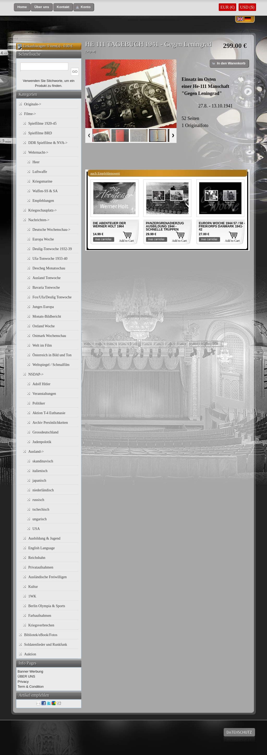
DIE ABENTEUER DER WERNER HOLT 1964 (109, 224)
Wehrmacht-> (38, 152)
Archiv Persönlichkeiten (50, 423)
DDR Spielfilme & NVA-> (48, 143)
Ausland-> (36, 452)
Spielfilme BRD (40, 133)
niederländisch (43, 490)
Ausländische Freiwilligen (47, 577)
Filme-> (30, 114)
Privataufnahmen (40, 567)
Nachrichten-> (39, 220)
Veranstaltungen (44, 394)
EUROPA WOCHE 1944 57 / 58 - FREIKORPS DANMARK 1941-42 (222, 226)
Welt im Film (42, 345)
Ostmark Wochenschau (49, 336)
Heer (36, 162)
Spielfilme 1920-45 (42, 123)
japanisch (39, 480)
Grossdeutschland (46, 432)
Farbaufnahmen (39, 616)
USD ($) (247, 7)
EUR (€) (227, 7)
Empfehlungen (43, 201)
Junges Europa (43, 307)
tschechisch (41, 509)
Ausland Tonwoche (47, 278)
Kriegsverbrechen (41, 625)
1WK (32, 596)
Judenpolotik (42, 442)
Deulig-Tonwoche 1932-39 (52, 249)
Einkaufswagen (34, 46)
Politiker (39, 403)
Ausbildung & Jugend (44, 538)
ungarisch (40, 519)
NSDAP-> (36, 374)
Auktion (30, 654)
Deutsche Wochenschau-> (51, 230)
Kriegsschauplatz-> (42, 210)
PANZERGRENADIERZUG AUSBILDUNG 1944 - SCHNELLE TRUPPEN (165, 226)
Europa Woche (43, 239)
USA (36, 529)
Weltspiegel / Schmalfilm (51, 365)
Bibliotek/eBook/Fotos (41, 635)
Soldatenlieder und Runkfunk (45, 645)
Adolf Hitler (42, 384)
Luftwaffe (40, 172)
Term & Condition (31, 686)
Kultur (33, 587)
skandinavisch (43, 461)
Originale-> (32, 104)
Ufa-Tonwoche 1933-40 (50, 259)
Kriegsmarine (42, 181)
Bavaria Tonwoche (46, 287)
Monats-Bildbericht (47, 316)
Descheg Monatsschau (49, 268)
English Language (41, 548)
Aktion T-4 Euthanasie (49, 413)
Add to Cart (126, 241)
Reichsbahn (36, 558)
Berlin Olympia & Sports (46, 606)
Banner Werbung (30, 671)
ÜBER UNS (26, 676)
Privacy (23, 682)
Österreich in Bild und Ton (52, 355)
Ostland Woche (44, 326)
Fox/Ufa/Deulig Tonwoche (52, 297)
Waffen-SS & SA (45, 191)
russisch (38, 500)
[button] (22, 7)
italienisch (40, 471)
